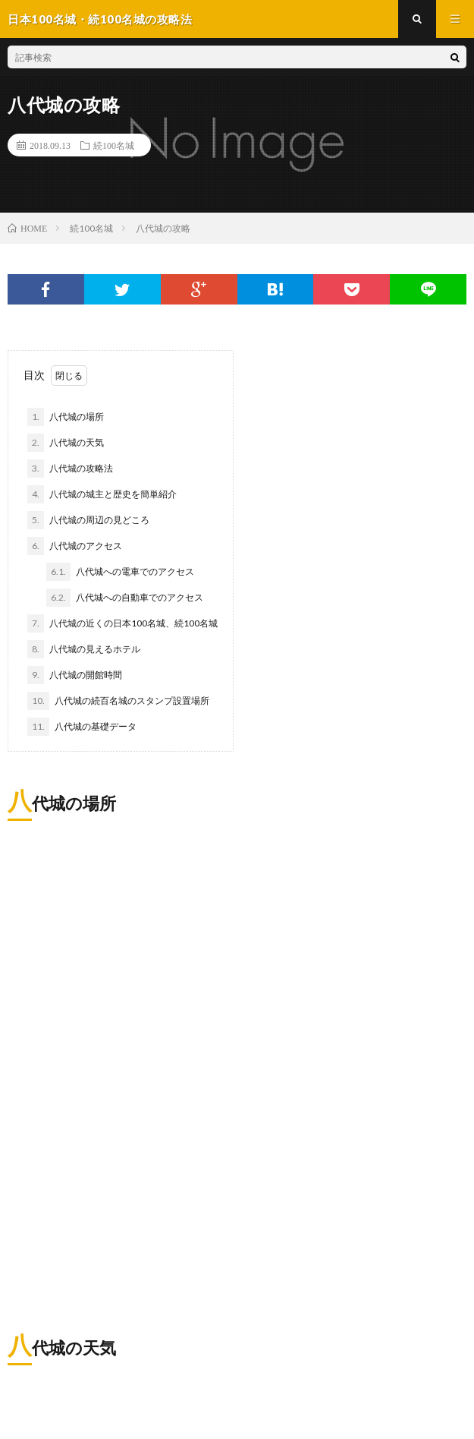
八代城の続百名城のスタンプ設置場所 (118, 701)
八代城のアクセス (74, 546)
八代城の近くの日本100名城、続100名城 (122, 623)
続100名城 (113, 145)
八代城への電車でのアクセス (120, 572)
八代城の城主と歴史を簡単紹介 (102, 494)
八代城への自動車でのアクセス (124, 598)
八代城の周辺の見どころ (88, 520)
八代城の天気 (65, 443)
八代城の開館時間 (74, 675)
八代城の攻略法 (70, 468)
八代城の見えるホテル (83, 649)
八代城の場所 (65, 417)
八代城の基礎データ (82, 727)
